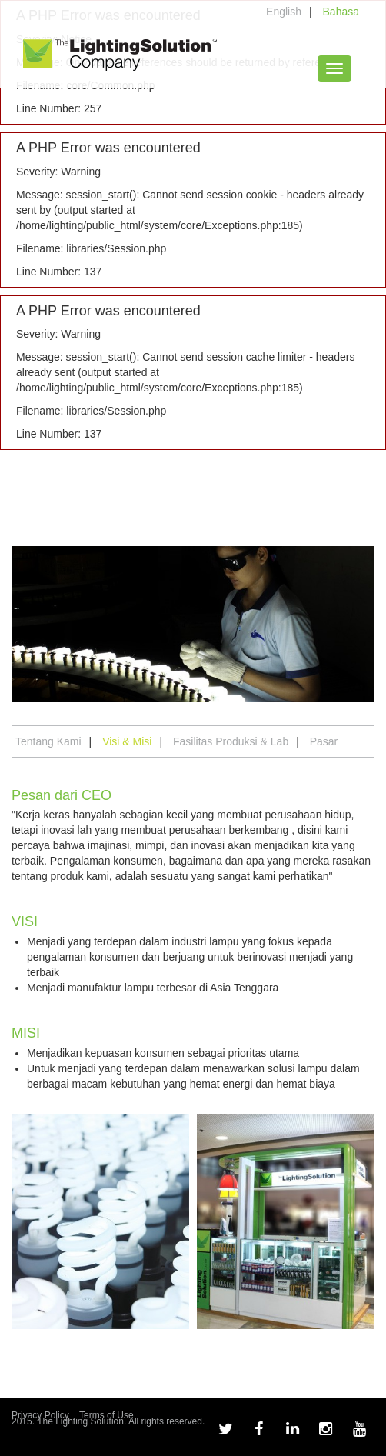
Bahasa (341, 11)
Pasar (324, 741)
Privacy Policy (40, 1415)
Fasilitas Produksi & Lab (230, 741)
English (283, 11)
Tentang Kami (48, 741)
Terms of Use (106, 1415)
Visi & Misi (126, 741)
